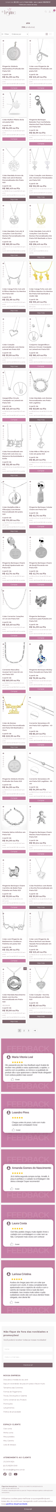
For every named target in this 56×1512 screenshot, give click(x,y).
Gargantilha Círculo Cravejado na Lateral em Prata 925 (12, 400)
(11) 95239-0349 (11, 1466)
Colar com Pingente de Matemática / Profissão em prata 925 (40, 68)
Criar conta (7, 1429)
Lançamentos (8, 1408)
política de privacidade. (17, 1504)
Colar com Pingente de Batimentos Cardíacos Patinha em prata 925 (12, 941)
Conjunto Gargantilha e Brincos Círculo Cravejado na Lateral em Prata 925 (40, 347)
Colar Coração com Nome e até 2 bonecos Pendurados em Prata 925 (41, 177)
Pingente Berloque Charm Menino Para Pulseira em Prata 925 (40, 834)
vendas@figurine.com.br (15, 1470)
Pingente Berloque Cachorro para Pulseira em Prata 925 (40, 618)
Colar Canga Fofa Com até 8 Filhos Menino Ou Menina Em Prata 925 (14, 291)
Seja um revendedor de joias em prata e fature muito (24, 1384)
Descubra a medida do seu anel (15, 1380)
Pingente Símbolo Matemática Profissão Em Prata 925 (13, 68)
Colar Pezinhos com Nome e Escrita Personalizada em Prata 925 (40, 888)
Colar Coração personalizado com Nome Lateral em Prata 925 (13, 347)
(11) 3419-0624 (8, 1462)
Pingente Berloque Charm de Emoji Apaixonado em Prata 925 (13, 565)
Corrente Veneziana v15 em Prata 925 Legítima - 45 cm (40, 725)
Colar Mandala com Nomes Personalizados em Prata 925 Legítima (40, 400)
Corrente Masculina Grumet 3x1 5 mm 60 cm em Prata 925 (12, 672)
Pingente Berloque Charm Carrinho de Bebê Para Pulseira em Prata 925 (13, 888)
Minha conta (8, 1433)
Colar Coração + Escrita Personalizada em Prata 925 (39, 997)
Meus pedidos (8, 1437)
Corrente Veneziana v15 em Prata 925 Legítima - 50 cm (40, 781)
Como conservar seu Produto (15, 1400)
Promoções (8, 1404)
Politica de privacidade (12, 1412)
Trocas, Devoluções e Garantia (15, 1396)
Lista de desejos (9, 1445)
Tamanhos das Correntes (13, 1388)
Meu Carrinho (8, 1441)
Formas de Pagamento (12, 1392)
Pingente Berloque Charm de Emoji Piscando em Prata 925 (40, 565)
